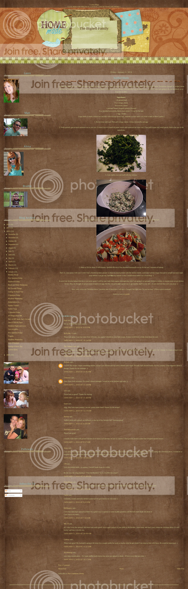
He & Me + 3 (68, 333)
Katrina (66, 417)
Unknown (67, 378)
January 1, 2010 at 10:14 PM (77, 340)
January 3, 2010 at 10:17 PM (77, 560)
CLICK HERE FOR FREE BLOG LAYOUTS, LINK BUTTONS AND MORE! (93, 7)
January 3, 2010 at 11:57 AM (77, 547)
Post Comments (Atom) (76, 574)
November (12, 238)
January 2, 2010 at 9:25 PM (77, 502)
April (10, 261)
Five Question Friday (15, 278)
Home (122, 569)
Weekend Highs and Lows (17, 326)
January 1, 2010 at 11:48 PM (77, 398)
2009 (8, 355)
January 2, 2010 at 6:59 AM (77, 424)
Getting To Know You (15, 292)
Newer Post (62, 569)
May (10, 258)
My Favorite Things (15, 288)
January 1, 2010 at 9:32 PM (77, 327)
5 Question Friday (14, 295)
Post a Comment (64, 565)
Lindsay (66, 539)
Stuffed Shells (121, 78)
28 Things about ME (15, 316)
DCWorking (68, 552)
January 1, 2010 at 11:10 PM (77, 385)
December (12, 234)
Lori (65, 391)
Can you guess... (13, 329)
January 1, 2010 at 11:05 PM (77, 372)
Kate (65, 320)
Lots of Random (13, 343)
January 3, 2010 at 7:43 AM (77, 518)
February (11, 268)
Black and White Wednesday (18, 285)
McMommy (68, 508)
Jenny (66, 448)
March (10, 265)
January (11, 272)
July (10, 251)
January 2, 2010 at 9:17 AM (77, 442)
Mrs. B (66, 524)
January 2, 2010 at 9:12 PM (77, 489)
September (12, 244)
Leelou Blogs (94, 5)
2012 (8, 224)
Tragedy (11, 336)
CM (65, 464)
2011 (8, 228)
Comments (10, 495)
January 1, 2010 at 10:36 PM (77, 356)
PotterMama (68, 482)
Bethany (67, 362)
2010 (8, 231)
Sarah (66, 404)
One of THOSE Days (15, 322)
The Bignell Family (93, 28)
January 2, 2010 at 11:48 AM (77, 476)
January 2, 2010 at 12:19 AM (77, 411)
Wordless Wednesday (15, 299)
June (10, 255)
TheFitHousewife (70, 430)
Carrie (66, 495)
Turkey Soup (12, 309)
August (11, 248)
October (11, 241)
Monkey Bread (13, 275)
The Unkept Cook (70, 346)
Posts (8, 491)
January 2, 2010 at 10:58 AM (77, 458)
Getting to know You (15, 346)
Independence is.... (14, 302)
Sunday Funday (13, 305)
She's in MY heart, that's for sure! (19, 319)
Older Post (180, 569)
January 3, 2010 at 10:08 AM (77, 533)
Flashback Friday (14, 282)
